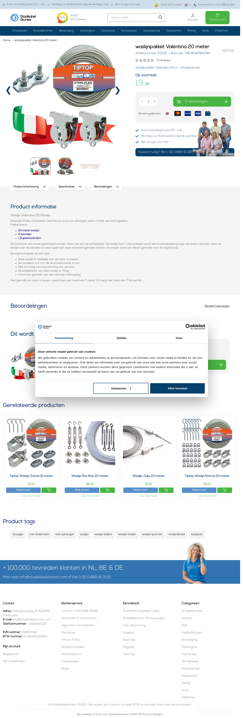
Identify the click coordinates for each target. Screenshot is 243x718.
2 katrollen (25, 234)
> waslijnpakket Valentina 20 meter (35, 40)
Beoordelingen (106, 186)
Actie (205, 30)
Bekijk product (23, 490)
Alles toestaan (177, 388)
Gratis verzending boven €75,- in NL (24, 4)
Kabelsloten (174, 30)
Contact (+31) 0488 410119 (80, 611)
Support (128, 632)
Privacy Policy (71, 639)
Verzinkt (187, 618)
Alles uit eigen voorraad (125, 4)
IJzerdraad (108, 30)
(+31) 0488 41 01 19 (95, 577)
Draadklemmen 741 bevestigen (144, 618)
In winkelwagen (202, 102)
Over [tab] (179, 338)
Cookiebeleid (70, 661)
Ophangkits (87, 30)
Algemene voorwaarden (78, 625)
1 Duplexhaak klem (29, 238)
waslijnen (196, 534)
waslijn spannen (152, 534)
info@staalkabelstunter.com (43, 577)
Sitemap (129, 654)
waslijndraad (176, 534)
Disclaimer (69, 632)
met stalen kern (39, 534)
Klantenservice (71, 654)
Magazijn (129, 647)
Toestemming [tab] (64, 338)
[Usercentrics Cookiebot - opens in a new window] (188, 327)
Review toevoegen (217, 306)
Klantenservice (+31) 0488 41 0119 (214, 5)
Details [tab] (121, 338)
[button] (40, 166)
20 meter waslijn (28, 230)
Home (6, 40)
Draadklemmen (43, 30)
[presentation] (8, 92)
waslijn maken (127, 534)
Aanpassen (121, 388)
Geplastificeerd (192, 632)
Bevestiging (66, 30)
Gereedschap (151, 30)
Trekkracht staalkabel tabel (141, 611)
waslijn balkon (103, 534)
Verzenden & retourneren (79, 618)
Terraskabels (129, 30)
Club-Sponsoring (134, 625)
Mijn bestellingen (14, 661)
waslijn (84, 534)
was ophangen (64, 534)
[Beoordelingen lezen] (176, 60)
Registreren (11, 654)
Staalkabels (19, 30)
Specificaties (70, 186)
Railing (192, 30)
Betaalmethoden (73, 647)
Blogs (65, 668)
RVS (184, 625)
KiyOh (98, 714)
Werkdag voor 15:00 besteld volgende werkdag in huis (78, 4)
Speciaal (129, 639)
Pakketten (221, 30)
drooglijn (18, 534)
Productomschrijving (29, 186)
